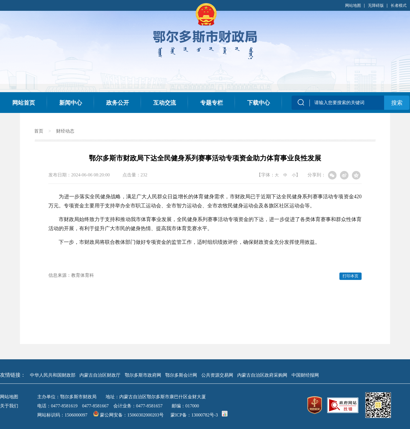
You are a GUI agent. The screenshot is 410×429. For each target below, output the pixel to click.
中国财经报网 (305, 375)
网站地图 (353, 5)
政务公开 (117, 103)
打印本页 (350, 276)
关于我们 (9, 405)
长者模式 (399, 5)
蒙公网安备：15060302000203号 (129, 414)
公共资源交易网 (217, 375)
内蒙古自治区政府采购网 (262, 375)
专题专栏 (211, 103)
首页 (38, 131)
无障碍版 (376, 5)
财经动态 (65, 131)
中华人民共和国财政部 (52, 375)
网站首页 (23, 103)
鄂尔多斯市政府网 (143, 375)
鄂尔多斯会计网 (181, 375)
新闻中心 (70, 103)
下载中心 (258, 103)
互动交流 (164, 103)
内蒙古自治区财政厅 (99, 375)
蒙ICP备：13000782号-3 (194, 414)
